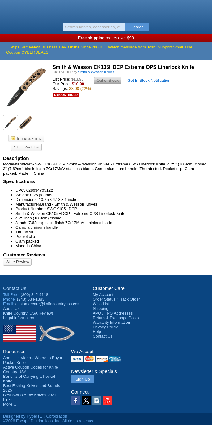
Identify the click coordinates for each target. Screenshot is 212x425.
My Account (103, 294)
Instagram (96, 400)
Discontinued (66, 95)
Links (7, 399)
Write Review (17, 262)
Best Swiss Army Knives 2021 (29, 395)
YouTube (107, 400)
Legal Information (18, 317)
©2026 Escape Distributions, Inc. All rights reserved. (49, 421)
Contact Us (14, 288)
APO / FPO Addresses (113, 313)
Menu (7, 10)
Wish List (101, 304)
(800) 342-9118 (34, 294)
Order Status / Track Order (116, 299)
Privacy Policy (105, 327)
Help (97, 331)
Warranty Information (111, 322)
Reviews (28, 313)
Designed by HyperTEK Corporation (35, 416)
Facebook (75, 400)
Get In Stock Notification (148, 80)
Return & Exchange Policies (117, 317)
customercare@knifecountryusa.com (48, 304)
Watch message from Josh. (132, 47)
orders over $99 (106, 37)
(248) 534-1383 (31, 299)
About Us (11, 308)
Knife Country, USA (106, 10)
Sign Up (82, 379)
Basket (204, 10)
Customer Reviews (24, 254)
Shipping (100, 308)
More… (9, 404)
